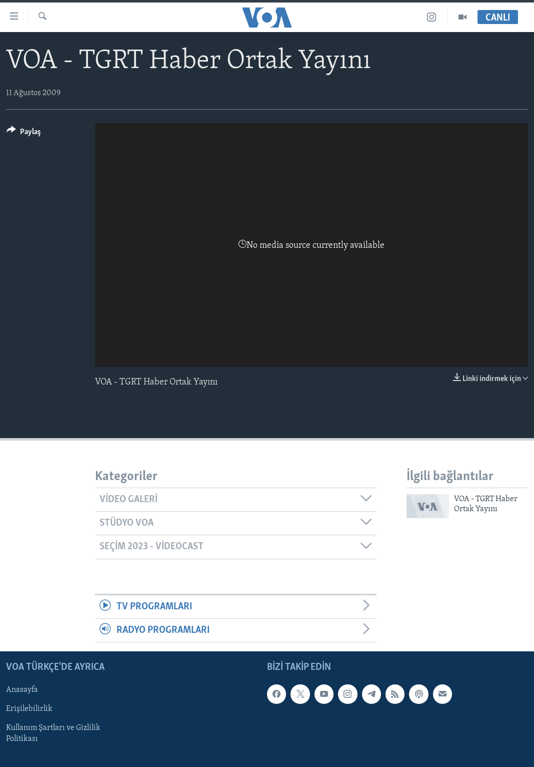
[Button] (23, 133)
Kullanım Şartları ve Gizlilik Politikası (53, 733)
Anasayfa (22, 690)
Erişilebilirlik (29, 709)
